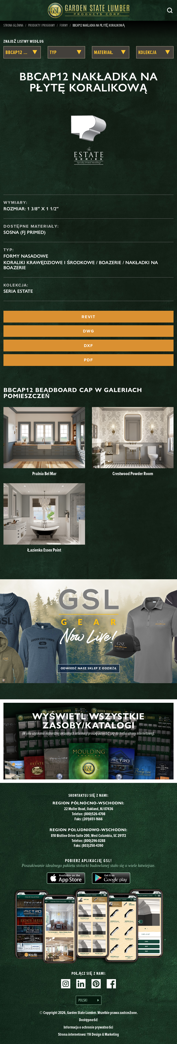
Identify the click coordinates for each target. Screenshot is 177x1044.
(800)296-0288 (94, 841)
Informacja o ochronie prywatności (88, 1027)
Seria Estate (18, 291)
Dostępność (88, 1020)
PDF (88, 360)
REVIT (88, 317)
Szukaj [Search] (170, 10)
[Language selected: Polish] (88, 1000)
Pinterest (96, 983)
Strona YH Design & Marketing (88, 1034)
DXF (88, 346)
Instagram (65, 983)
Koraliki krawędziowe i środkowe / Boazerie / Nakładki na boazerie (80, 265)
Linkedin (81, 983)
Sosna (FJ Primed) (24, 232)
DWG (88, 331)
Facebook (111, 983)
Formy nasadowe (25, 256)
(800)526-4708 (94, 814)
